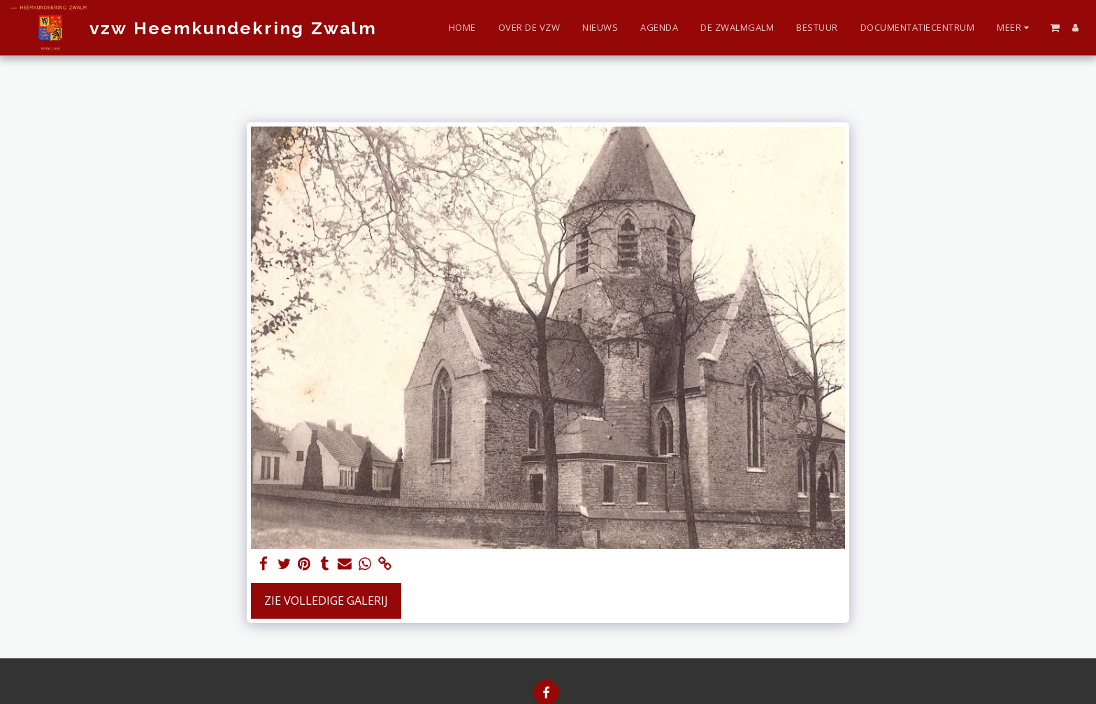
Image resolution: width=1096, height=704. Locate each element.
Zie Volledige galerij (326, 600)
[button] (1055, 27)
